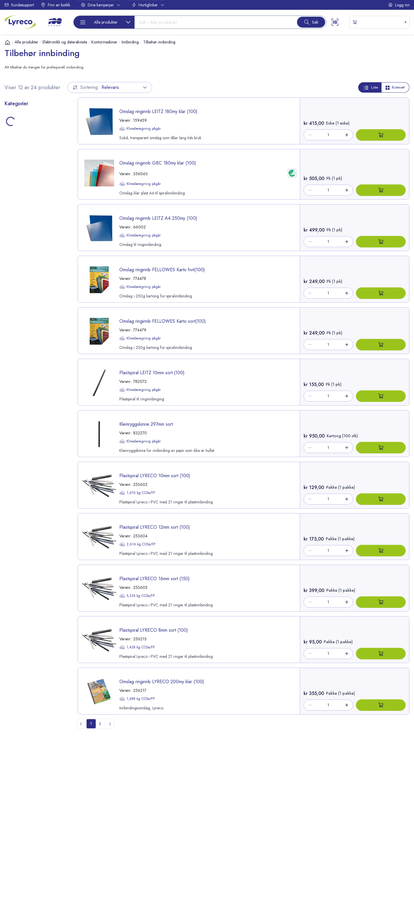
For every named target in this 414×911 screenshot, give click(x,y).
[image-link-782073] (99, 382)
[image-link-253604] (99, 537)
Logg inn (399, 5)
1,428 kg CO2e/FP (137, 647)
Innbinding (130, 42)
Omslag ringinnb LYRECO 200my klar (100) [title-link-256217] (161, 681)
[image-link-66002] (99, 228)
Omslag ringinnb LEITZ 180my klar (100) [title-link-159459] (158, 111)
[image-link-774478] (99, 279)
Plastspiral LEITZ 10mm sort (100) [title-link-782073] (152, 372)
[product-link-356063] (189, 174)
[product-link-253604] (189, 536)
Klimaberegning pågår (140, 128)
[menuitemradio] (91, 723)
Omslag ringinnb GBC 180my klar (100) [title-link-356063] (157, 163)
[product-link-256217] (189, 691)
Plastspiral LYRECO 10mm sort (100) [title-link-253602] (154, 475)
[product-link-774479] (189, 331)
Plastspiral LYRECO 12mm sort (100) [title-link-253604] (154, 527)
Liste (370, 87)
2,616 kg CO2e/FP (137, 544)
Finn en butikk (55, 5)
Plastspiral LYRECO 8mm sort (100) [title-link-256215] (153, 630)
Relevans (109, 87)
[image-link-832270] (99, 434)
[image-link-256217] (99, 691)
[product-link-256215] (189, 639)
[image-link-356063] (99, 173)
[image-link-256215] (99, 640)
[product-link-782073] (189, 382)
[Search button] (311, 22)
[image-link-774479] (99, 331)
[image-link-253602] (99, 485)
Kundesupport (19, 5)
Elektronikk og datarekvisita (65, 42)
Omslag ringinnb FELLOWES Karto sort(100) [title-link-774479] (162, 321)
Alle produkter (26, 42)
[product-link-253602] (189, 485)
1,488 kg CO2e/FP (137, 699)
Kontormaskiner (104, 42)
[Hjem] (7, 42)
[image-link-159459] (99, 121)
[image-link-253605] (99, 588)
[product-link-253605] (189, 588)
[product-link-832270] (189, 433)
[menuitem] (109, 723)
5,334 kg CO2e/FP (137, 596)
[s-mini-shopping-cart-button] (379, 22)
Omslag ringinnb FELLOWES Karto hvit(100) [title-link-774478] (162, 269)
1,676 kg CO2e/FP (137, 493)
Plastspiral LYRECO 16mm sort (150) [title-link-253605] (154, 578)
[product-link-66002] (189, 228)
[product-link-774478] (189, 279)
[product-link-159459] (189, 121)
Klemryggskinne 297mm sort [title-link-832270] (146, 424)
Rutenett (395, 87)
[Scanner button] (335, 22)
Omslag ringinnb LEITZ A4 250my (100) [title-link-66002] (158, 218)
